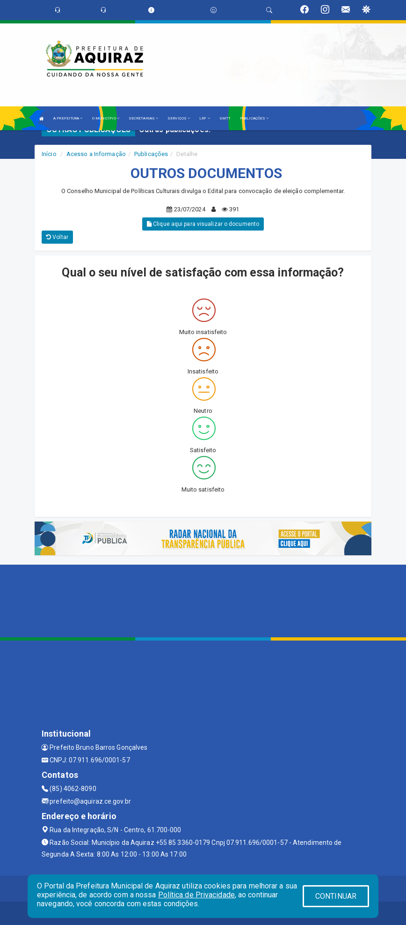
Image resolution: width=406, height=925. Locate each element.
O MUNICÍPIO (105, 118)
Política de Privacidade (196, 894)
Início (49, 153)
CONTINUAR (335, 896)
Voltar (57, 237)
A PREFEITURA (67, 118)
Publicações (151, 153)
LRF (204, 118)
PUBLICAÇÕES (254, 118)
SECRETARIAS (143, 118)
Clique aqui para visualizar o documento (203, 224)
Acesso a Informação (96, 153)
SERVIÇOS (178, 118)
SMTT (225, 118)
